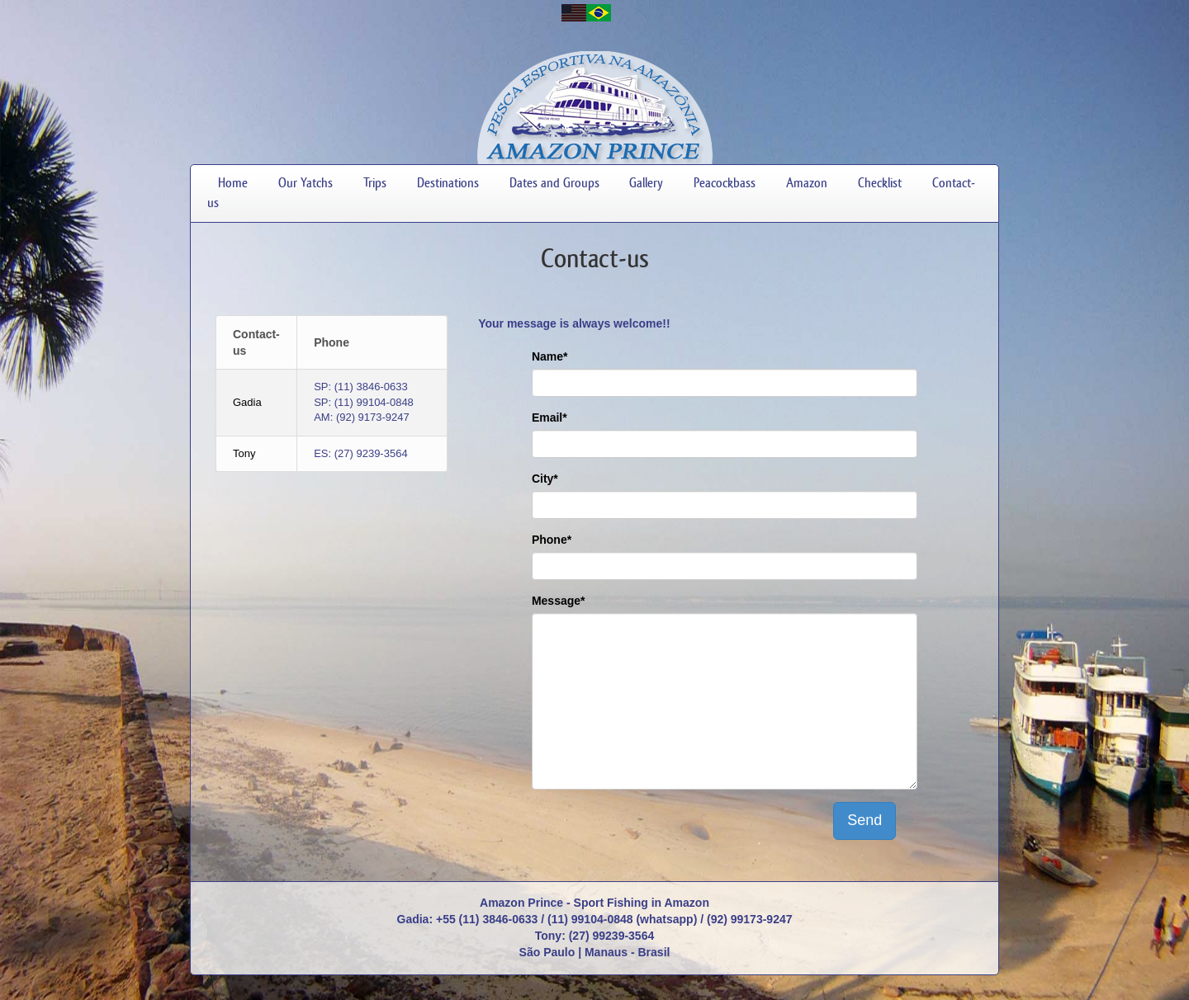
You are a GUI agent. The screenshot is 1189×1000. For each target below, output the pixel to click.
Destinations (448, 182)
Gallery (646, 182)
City (545, 478)
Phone (551, 539)
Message (558, 600)
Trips (374, 182)
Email (549, 417)
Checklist (880, 182)
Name (550, 356)
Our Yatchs (305, 182)
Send (864, 820)
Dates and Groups (554, 182)
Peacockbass (725, 182)
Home (233, 182)
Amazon (806, 182)
